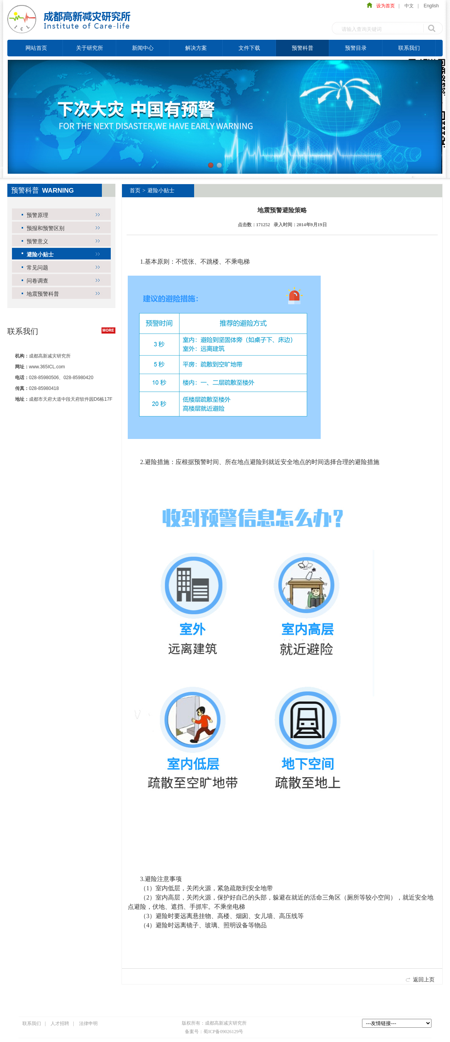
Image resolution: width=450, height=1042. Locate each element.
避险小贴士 (40, 254)
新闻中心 (143, 48)
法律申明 (88, 1023)
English (431, 5)
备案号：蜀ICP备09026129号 (214, 1031)
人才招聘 (60, 1023)
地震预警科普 (43, 294)
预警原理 (37, 215)
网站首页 (36, 48)
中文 (409, 5)
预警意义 (37, 241)
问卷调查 (37, 281)
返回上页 (424, 979)
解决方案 (196, 48)
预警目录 (356, 48)
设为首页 (383, 5)
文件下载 (249, 48)
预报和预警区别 (45, 228)
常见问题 (37, 267)
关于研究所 (89, 48)
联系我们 (409, 48)
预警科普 (302, 48)
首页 (135, 190)
